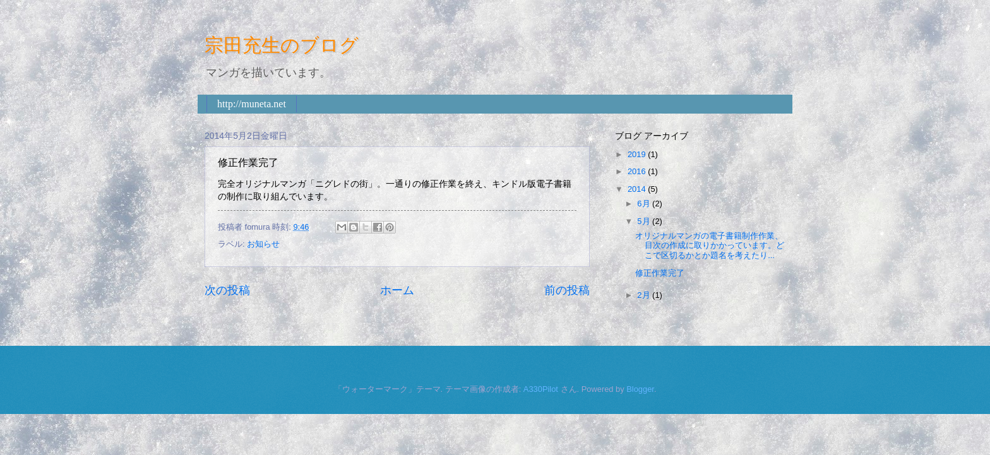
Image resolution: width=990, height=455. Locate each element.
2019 (638, 154)
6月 (644, 203)
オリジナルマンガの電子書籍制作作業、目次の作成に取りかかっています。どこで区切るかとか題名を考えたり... (709, 245)
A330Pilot (540, 389)
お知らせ (263, 244)
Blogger (640, 389)
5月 (644, 221)
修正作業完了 (659, 273)
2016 (638, 171)
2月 (644, 295)
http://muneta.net (251, 103)
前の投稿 (567, 290)
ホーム (397, 290)
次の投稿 (227, 290)
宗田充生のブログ (282, 45)
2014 (638, 189)
